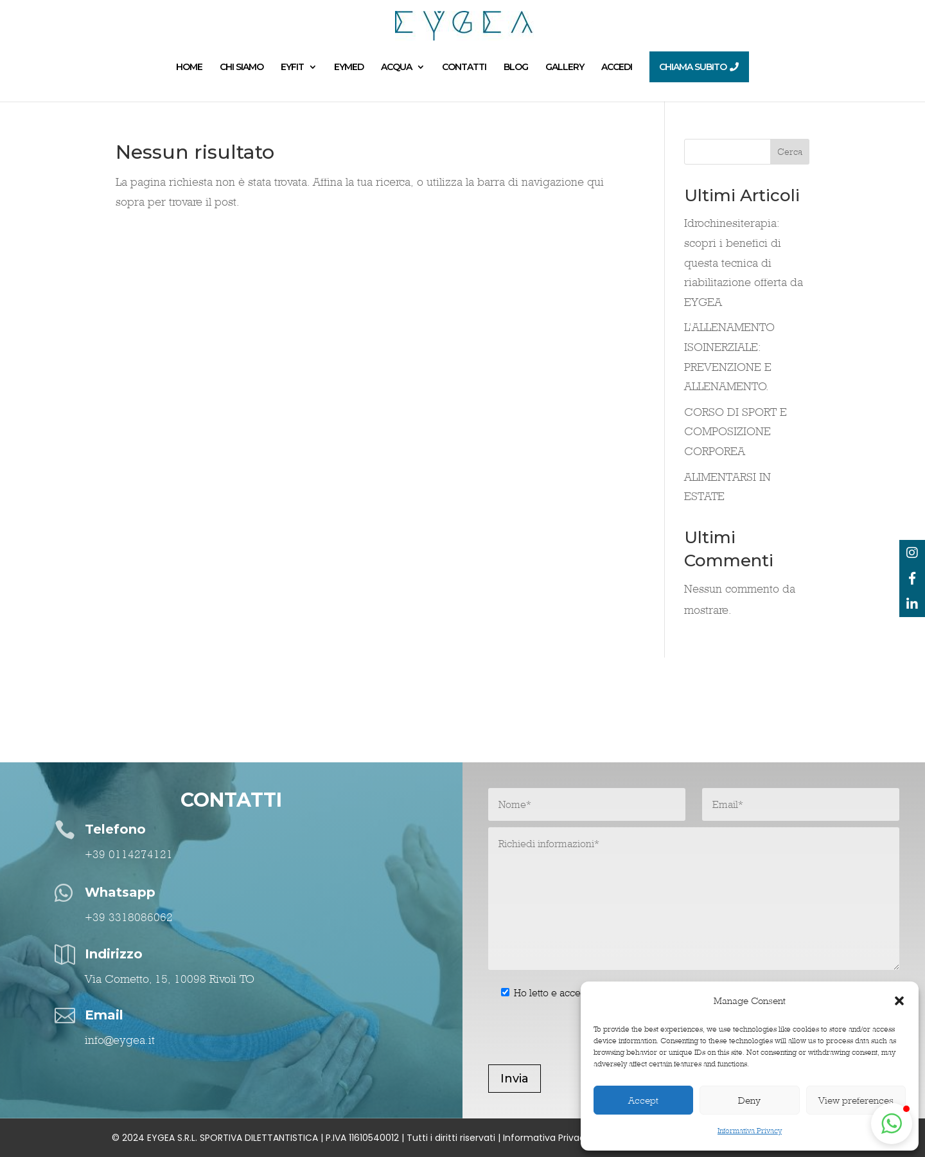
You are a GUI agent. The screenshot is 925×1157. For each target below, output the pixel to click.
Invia (514, 1079)
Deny (749, 1100)
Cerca (789, 152)
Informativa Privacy (750, 1130)
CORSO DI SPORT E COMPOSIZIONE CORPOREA (735, 431)
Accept (643, 1100)
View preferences (856, 1100)
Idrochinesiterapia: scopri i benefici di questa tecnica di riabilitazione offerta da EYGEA (743, 262)
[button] (899, 1000)
